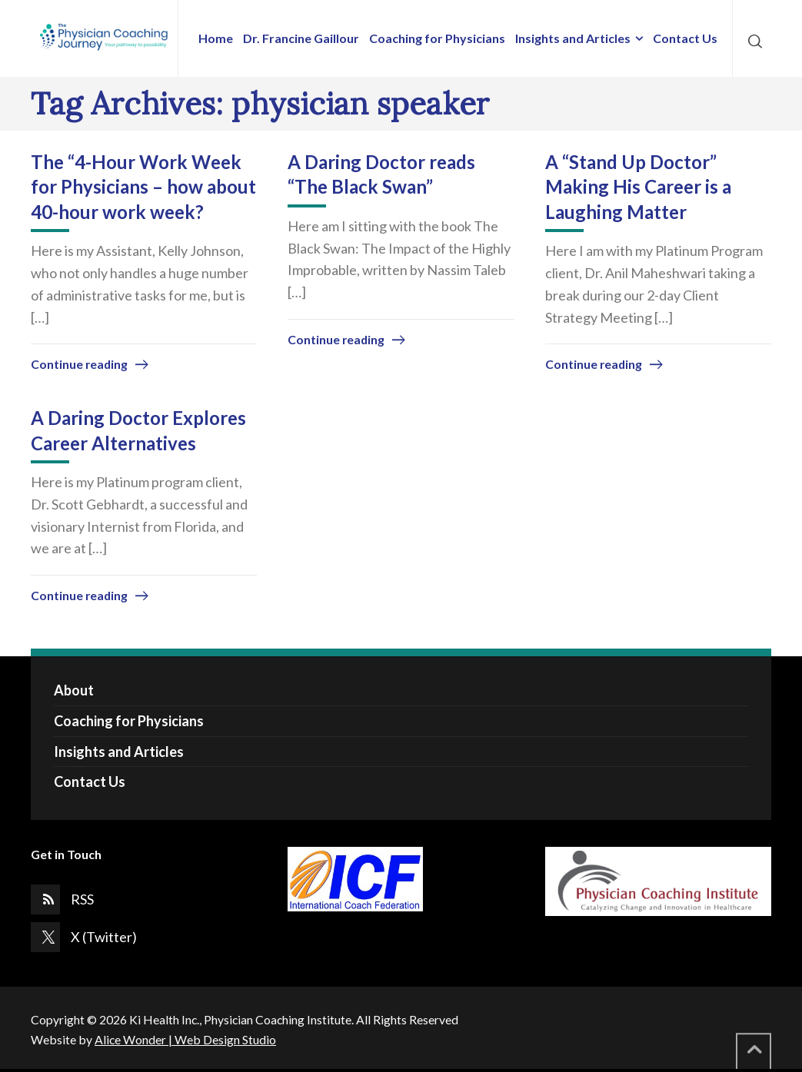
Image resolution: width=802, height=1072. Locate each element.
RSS (82, 899)
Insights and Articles (119, 751)
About (74, 690)
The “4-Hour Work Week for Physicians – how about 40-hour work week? (143, 187)
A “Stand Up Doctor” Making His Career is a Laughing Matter (638, 187)
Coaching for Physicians (129, 720)
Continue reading (79, 364)
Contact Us (89, 781)
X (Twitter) (104, 936)
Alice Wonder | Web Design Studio (185, 1039)
